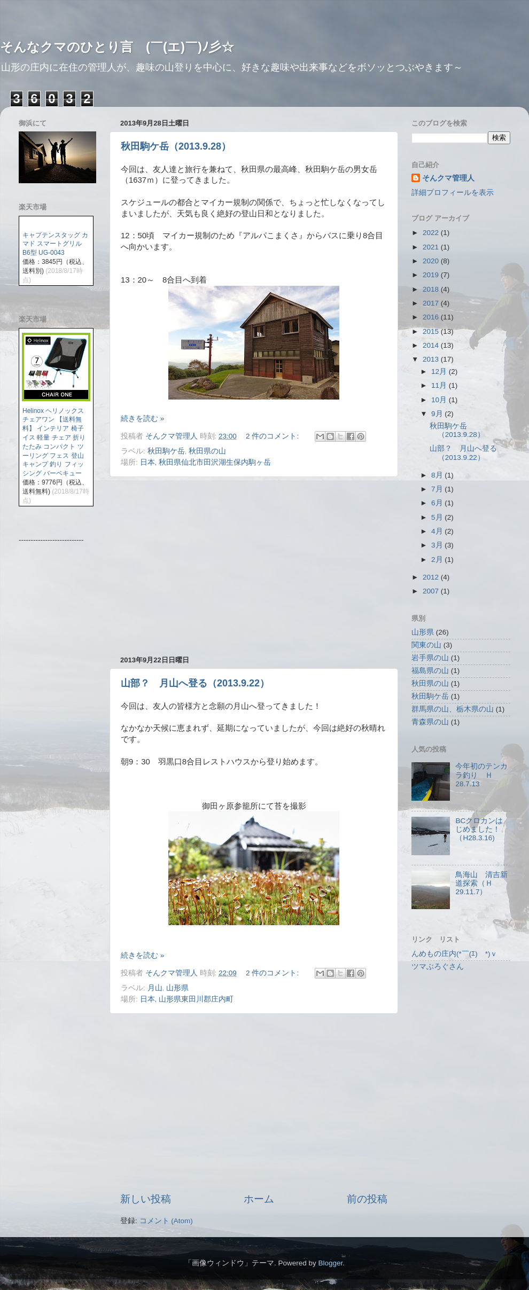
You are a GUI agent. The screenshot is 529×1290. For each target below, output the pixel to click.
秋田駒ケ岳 (166, 451)
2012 (432, 577)
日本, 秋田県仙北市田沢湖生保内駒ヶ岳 (205, 462)
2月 (438, 560)
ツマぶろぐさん (437, 967)
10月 (440, 400)
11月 (440, 385)
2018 (432, 289)
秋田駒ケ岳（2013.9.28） (176, 146)
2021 (432, 247)
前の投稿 (367, 1199)
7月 (438, 489)
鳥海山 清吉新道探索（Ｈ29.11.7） (481, 883)
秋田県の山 (207, 451)
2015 (432, 331)
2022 (432, 233)
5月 (438, 517)
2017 (432, 303)
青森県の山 (430, 722)
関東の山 (426, 645)
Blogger (330, 1263)
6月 (438, 503)
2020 (432, 261)
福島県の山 (430, 671)
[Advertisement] (253, 566)
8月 (438, 475)
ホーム (259, 1199)
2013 (432, 359)
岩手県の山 (430, 658)
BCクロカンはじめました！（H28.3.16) (479, 829)
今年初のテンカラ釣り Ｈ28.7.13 (481, 774)
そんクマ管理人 (448, 178)
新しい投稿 (145, 1199)
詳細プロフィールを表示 (452, 193)
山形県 (177, 988)
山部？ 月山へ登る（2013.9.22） (195, 683)
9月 (438, 414)
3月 (438, 545)
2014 (432, 345)
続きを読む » (142, 419)
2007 (432, 591)
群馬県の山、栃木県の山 (452, 709)
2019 (432, 275)
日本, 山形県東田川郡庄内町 (187, 999)
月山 (154, 988)
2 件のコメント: (273, 436)
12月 (440, 372)
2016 (432, 317)
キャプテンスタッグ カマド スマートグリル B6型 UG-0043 (55, 244)
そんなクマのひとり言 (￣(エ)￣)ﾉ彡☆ (117, 47)
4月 (438, 531)
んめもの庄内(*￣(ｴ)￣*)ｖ (454, 954)
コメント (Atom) (166, 1221)
